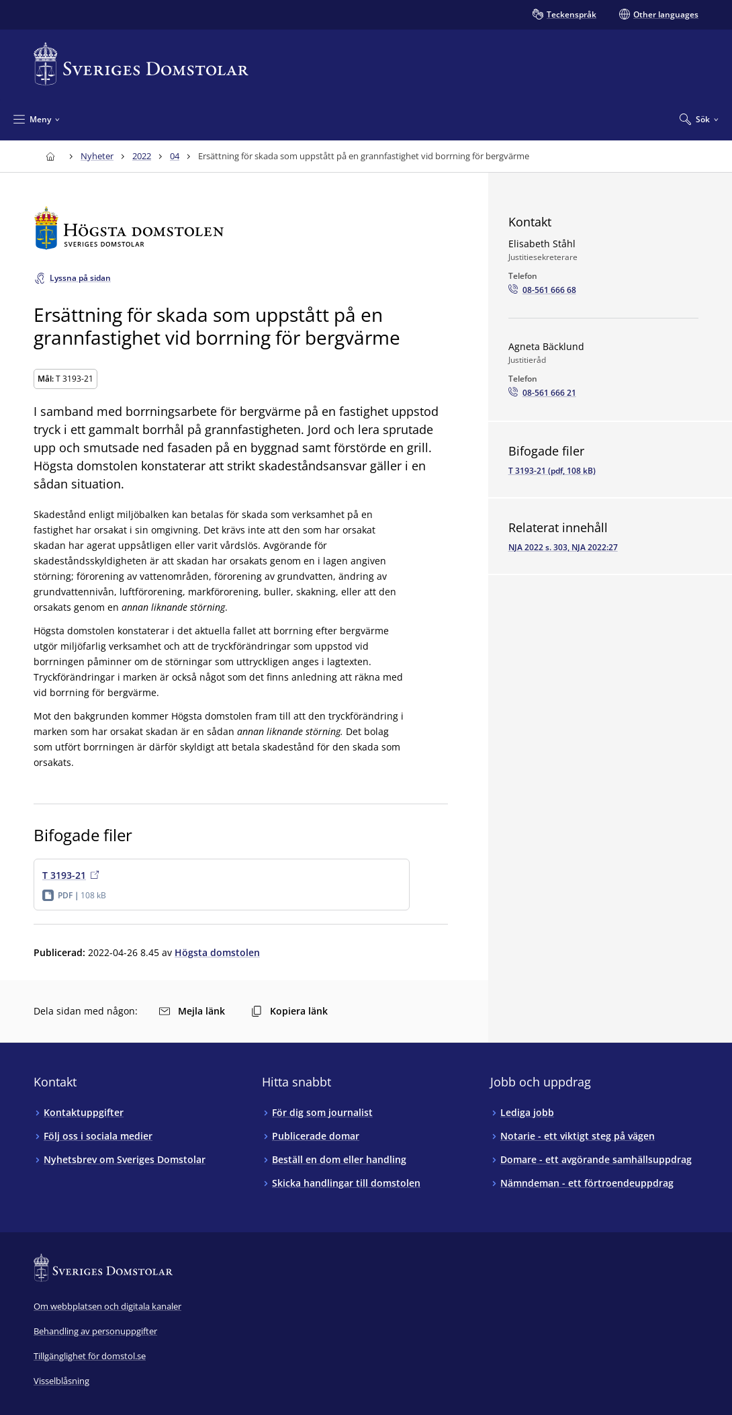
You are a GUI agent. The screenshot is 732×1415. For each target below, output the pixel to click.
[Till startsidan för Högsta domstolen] (241, 228)
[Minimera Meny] (36, 119)
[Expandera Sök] (699, 119)
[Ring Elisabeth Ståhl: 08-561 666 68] (542, 290)
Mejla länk (192, 1010)
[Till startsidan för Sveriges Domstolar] (141, 64)
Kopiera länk (289, 1010)
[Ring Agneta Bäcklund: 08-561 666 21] (542, 393)
